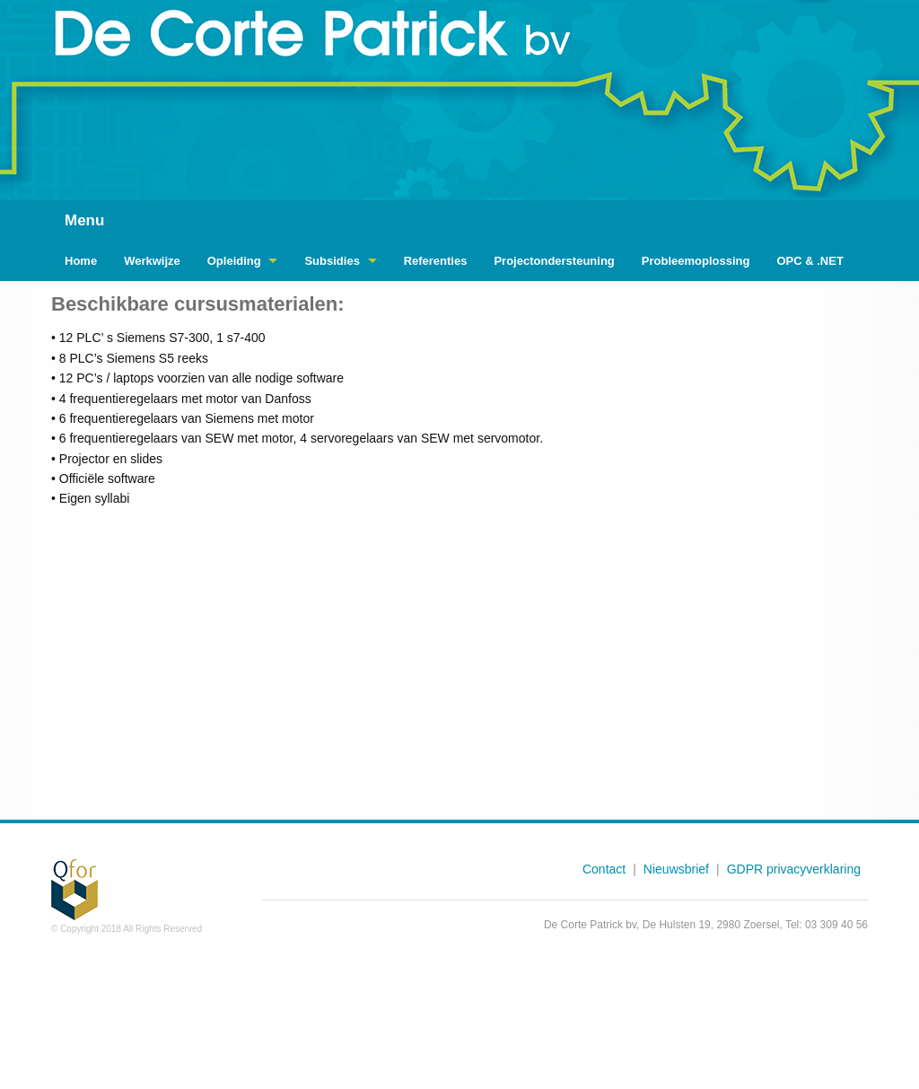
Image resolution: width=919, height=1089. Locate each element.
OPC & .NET (809, 261)
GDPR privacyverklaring (794, 869)
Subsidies (331, 261)
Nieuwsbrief (676, 869)
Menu (84, 220)
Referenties (436, 261)
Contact (604, 869)
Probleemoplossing (696, 261)
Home (81, 261)
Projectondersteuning (554, 261)
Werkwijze (152, 261)
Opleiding (234, 261)
